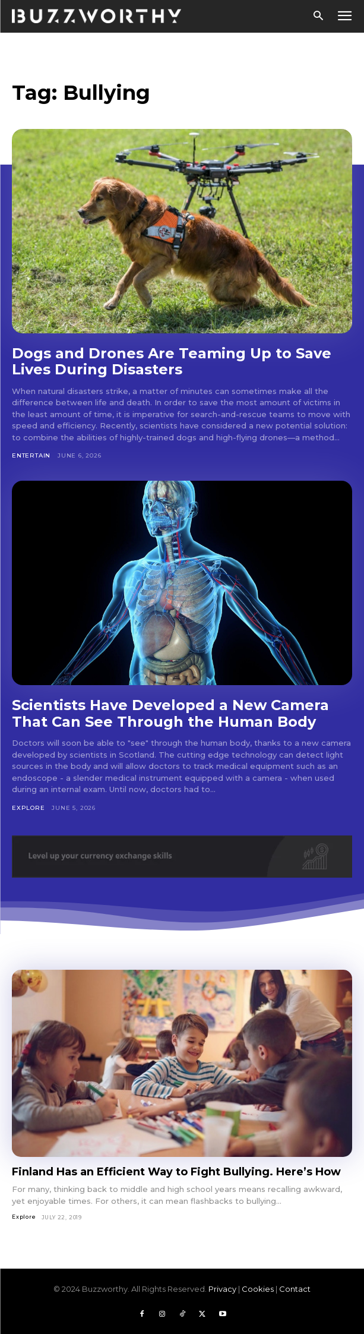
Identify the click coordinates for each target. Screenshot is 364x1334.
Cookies (258, 1289)
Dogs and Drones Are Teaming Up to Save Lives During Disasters (171, 362)
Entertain (31, 455)
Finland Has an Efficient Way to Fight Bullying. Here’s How (176, 1171)
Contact (295, 1289)
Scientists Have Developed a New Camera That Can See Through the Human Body (170, 713)
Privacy (222, 1289)
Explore (28, 808)
